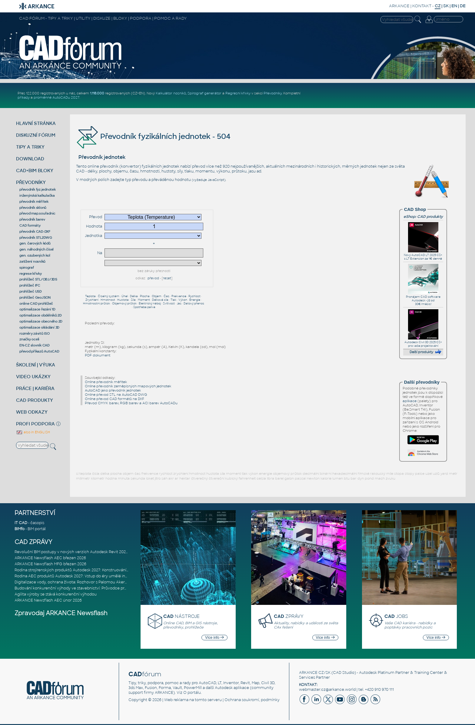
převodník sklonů (32, 207)
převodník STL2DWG (35, 237)
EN (454, 5)
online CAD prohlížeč (36, 303)
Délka (134, 296)
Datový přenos (194, 303)
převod (153, 278)
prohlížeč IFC (29, 285)
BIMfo (20, 529)
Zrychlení (91, 300)
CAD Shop (415, 209)
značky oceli (29, 339)
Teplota (90, 296)
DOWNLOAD (30, 159)
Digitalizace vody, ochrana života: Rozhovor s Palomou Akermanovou (79, 582)
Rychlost (194, 296)
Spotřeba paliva (144, 307)
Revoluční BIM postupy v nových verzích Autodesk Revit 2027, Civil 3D (79, 551)
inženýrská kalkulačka (37, 195)
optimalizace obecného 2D (40, 321)
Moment (144, 300)
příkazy (24, 97)
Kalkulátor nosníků (171, 93)
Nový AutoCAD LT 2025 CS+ (423, 253)
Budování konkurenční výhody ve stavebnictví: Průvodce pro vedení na (80, 588)
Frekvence (178, 296)
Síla (133, 300)
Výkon (182, 300)
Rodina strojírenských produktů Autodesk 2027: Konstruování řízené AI (79, 570)
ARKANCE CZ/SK (315, 672)
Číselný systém (108, 296)
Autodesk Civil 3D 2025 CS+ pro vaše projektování (423, 342)
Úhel (124, 296)
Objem (156, 296)
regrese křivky (30, 273)
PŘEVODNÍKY (31, 182)
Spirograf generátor (204, 93)
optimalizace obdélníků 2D (40, 315)
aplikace (410, 401)
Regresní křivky (238, 93)
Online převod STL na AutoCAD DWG (116, 394)
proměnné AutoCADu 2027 (56, 97)
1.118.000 (97, 93)
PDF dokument (97, 355)
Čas (166, 296)
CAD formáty (29, 225)
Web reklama (176, 699)
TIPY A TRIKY (30, 147)
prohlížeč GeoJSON (35, 297)
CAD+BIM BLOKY (34, 170)
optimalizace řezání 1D (37, 309)
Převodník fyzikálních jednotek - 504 (153, 136)
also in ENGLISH (33, 432)
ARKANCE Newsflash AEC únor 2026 (48, 600)
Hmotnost (108, 300)
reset (167, 278)
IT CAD (21, 522)
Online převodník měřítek (106, 382)
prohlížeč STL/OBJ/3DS (38, 279)
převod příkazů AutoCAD (39, 351)
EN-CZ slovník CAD (34, 345)
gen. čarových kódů (35, 243)
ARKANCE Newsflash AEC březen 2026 (50, 558)
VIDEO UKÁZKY (33, 376)
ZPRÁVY (289, 616)
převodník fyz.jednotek (37, 189)
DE (463, 5)
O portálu (192, 692)
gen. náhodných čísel (36, 249)
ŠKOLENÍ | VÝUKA (35, 365)
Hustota (123, 300)
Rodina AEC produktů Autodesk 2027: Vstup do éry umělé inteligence (79, 576)
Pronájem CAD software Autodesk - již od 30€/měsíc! (423, 298)
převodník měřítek (33, 201)
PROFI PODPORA (35, 424)
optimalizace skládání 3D (39, 327)
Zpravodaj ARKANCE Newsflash (61, 613)
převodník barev (32, 219)
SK (446, 5)
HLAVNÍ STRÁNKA (36, 123)
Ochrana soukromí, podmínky (252, 699)
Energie (194, 300)
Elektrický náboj (150, 303)
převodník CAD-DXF (34, 231)
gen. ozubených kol (34, 255)
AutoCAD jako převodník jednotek (113, 390)
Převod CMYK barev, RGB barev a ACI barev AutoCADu (131, 403)
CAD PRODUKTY (34, 400)
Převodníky (273, 93)
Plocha (145, 296)
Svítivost (169, 303)
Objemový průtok (124, 303)
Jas (179, 303)
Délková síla (160, 300)
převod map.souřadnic (37, 213)
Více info (214, 637)
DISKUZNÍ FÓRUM (35, 135)
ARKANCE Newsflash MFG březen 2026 (50, 564)
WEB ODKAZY (32, 412)
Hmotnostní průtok (96, 303)
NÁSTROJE (181, 616)
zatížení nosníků (32, 261)
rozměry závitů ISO (34, 333)
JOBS (396, 616)
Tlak (173, 300)
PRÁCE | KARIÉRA (35, 388)
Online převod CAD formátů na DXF (114, 399)
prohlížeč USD (30, 291)
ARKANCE (399, 5)
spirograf (26, 267)
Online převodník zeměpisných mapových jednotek (128, 386)
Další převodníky (422, 382)
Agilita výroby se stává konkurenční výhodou (56, 594)
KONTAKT (421, 5)
